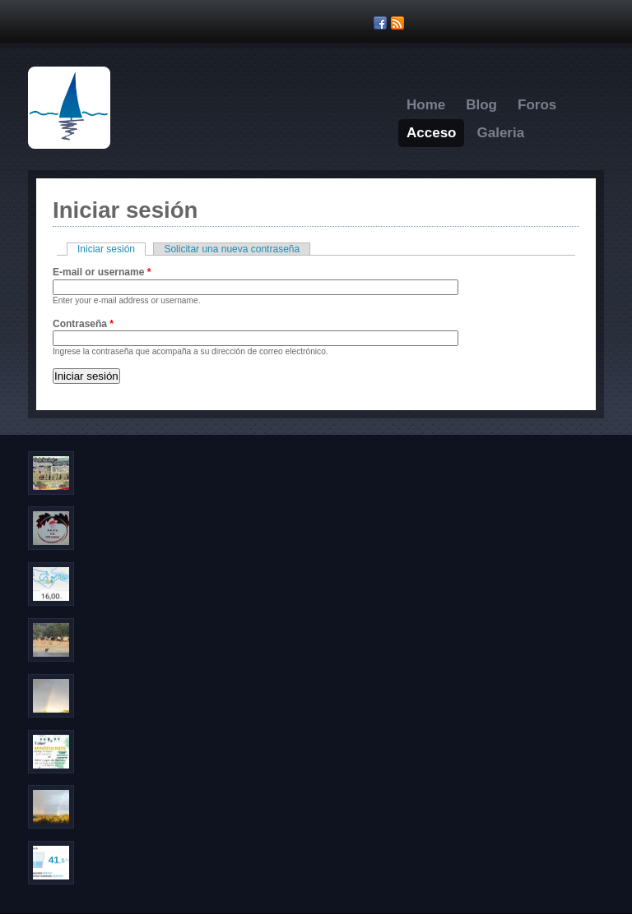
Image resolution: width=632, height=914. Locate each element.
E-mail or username (102, 272)
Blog (481, 105)
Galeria (500, 133)
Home (426, 105)
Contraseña (83, 324)
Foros (537, 105)
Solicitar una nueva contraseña (232, 249)
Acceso (431, 133)
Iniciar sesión (111, 249)
